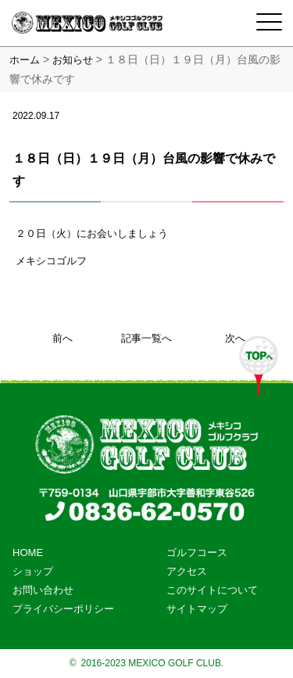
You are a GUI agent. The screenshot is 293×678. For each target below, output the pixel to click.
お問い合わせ (43, 590)
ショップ (33, 571)
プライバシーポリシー (63, 609)
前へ (62, 338)
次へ (235, 338)
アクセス (186, 571)
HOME (28, 552)
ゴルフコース (196, 552)
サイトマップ (196, 609)
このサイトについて (212, 590)
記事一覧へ (146, 338)
